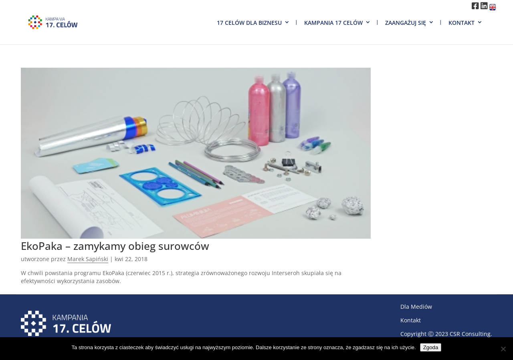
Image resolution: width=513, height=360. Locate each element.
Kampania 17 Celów (333, 22)
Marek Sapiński (87, 259)
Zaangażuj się (405, 22)
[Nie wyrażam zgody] (503, 349)
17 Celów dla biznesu (249, 22)
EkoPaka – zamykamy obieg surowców (115, 246)
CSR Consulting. (471, 334)
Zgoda (430, 347)
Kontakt (461, 22)
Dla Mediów (416, 306)
